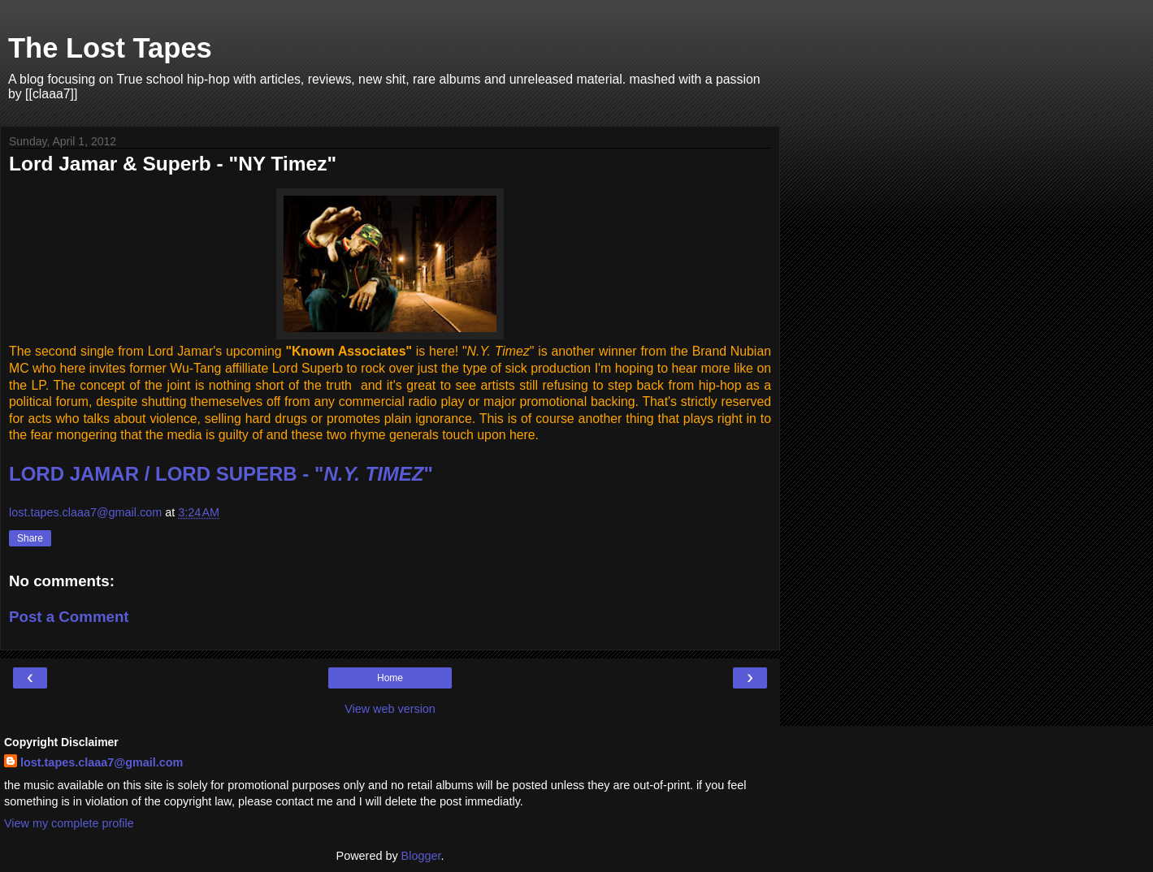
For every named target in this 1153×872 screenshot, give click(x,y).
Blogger (421, 855)
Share (30, 538)
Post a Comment (69, 616)
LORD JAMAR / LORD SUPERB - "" (221, 474)
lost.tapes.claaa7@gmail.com (101, 762)
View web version (390, 708)
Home (390, 678)
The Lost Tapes (110, 47)
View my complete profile (69, 823)
